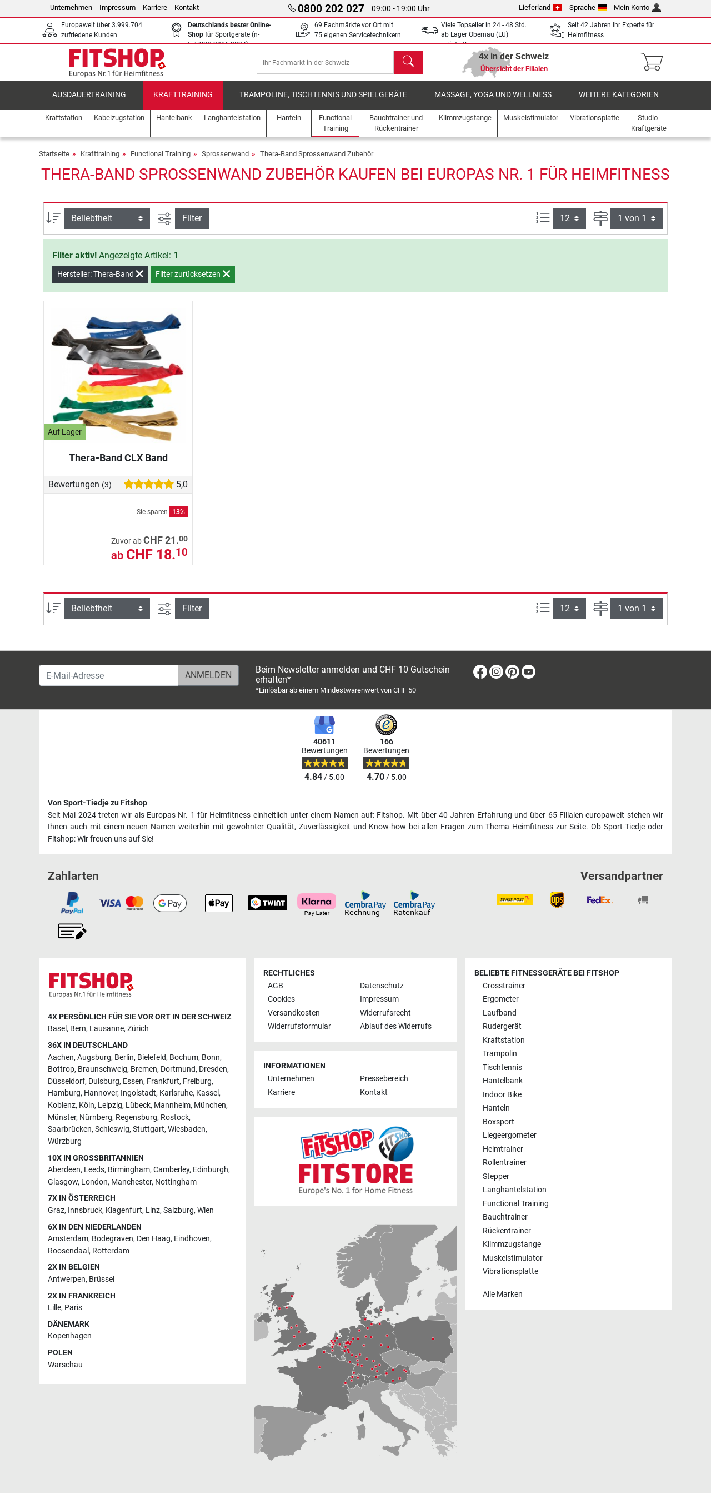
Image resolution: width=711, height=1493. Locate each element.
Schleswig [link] (112, 1129)
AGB (275, 986)
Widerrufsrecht (385, 1013)
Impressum (117, 7)
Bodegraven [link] (112, 1239)
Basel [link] (57, 1029)
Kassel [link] (207, 1093)
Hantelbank (503, 1081)
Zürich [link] (138, 1029)
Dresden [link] (213, 1069)
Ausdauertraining (89, 102)
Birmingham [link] (129, 1170)
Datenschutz (382, 986)
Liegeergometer (510, 1136)
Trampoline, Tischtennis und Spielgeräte (323, 102)
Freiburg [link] (197, 1081)
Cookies (281, 999)
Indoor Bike (502, 1094)
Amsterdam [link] (68, 1239)
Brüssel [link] (101, 1279)
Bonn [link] (211, 1057)
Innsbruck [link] (85, 1210)
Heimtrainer (503, 1149)
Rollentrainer (505, 1163)
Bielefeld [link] (151, 1057)
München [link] (210, 1106)
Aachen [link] (61, 1057)
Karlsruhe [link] (176, 1093)
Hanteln (496, 1108)
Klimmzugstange (512, 1245)
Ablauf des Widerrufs (396, 1027)
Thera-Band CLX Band (118, 465)
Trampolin (500, 1054)
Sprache (588, 7)
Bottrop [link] (61, 1069)
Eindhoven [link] (192, 1239)
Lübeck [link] (138, 1106)
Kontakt (186, 7)
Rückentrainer (507, 1231)
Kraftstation (504, 1040)
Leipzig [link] (110, 1106)
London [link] (94, 1182)
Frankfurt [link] (163, 1081)
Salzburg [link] (178, 1210)
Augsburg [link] (94, 1057)
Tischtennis (502, 1067)
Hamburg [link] (64, 1093)
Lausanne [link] (106, 1029)
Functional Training (161, 161)
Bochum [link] (183, 1057)
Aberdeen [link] (64, 1170)
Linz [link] (153, 1210)
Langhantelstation (515, 1190)
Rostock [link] (175, 1117)
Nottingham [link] (176, 1182)
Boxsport (498, 1122)
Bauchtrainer (505, 1217)
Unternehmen (71, 7)
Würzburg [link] (65, 1141)
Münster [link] (62, 1117)
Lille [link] (54, 1308)
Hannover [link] (100, 1093)
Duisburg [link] (103, 1081)
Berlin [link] (124, 1057)
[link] (480, 674)
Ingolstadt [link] (138, 1093)
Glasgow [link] (63, 1182)
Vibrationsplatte (510, 1272)
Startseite (54, 161)
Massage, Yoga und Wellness (493, 102)
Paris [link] (73, 1308)
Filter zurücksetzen (193, 281)
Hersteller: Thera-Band (100, 281)
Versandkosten (294, 1013)
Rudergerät (502, 1027)
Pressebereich (384, 1079)
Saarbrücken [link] (70, 1129)
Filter (192, 226)
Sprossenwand (225, 161)
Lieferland (540, 7)
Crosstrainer (504, 986)
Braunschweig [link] (102, 1069)
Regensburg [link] (136, 1117)
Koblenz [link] (62, 1106)
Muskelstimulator (513, 1258)
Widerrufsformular (299, 1027)
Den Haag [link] (154, 1239)
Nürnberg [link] (95, 1117)
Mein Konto (637, 7)
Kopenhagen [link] (70, 1336)
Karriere (155, 7)
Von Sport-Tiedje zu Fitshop (97, 803)
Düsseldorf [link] (66, 1081)
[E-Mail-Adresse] (108, 675)
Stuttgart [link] (148, 1129)
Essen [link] (133, 1081)
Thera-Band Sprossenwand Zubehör (316, 161)
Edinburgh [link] (210, 1170)
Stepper (496, 1176)
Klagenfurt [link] (124, 1210)
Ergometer (501, 999)
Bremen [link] (144, 1069)
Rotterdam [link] (110, 1251)
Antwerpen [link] (67, 1279)
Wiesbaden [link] (187, 1129)
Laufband (500, 1013)
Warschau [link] (65, 1365)
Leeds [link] (94, 1170)
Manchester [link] (131, 1182)
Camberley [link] (171, 1170)
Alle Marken (503, 1294)
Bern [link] (78, 1029)
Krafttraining (183, 102)
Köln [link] (86, 1106)
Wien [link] (205, 1210)
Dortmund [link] (178, 1069)
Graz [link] (56, 1210)
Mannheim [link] (172, 1106)
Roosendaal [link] (68, 1251)
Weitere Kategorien (619, 102)
